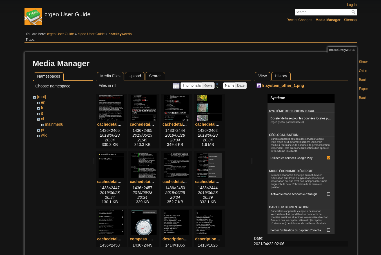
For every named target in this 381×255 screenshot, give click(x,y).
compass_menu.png (149, 239)
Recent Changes (299, 20)
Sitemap (350, 20)
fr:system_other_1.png (283, 85)
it (42, 113)
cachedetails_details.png (153, 124)
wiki (44, 135)
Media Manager (328, 20)
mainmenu (54, 124)
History (281, 76)
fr (42, 107)
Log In (352, 5)
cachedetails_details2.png (186, 124)
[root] (41, 96)
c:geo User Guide (60, 34)
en (43, 102)
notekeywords (120, 34)
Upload (134, 76)
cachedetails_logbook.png (154, 181)
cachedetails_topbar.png (218, 181)
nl (42, 119)
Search (354, 12)
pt (42, 130)
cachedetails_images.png (219, 124)
